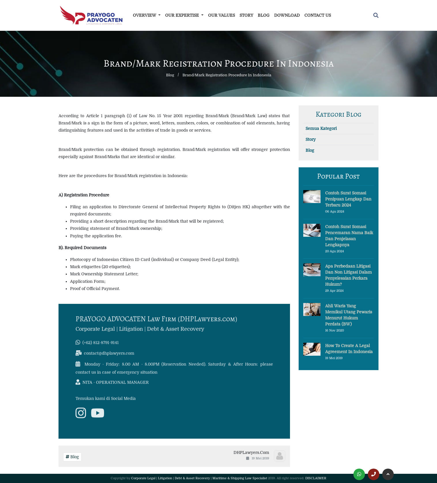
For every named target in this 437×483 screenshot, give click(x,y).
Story (246, 15)
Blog (264, 15)
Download (287, 15)
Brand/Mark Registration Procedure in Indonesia (226, 75)
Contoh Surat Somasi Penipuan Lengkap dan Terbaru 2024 (348, 199)
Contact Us (317, 15)
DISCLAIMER (315, 478)
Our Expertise (182, 15)
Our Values (221, 15)
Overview (145, 15)
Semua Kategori (321, 128)
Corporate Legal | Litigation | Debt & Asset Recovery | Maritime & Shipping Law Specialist (199, 478)
